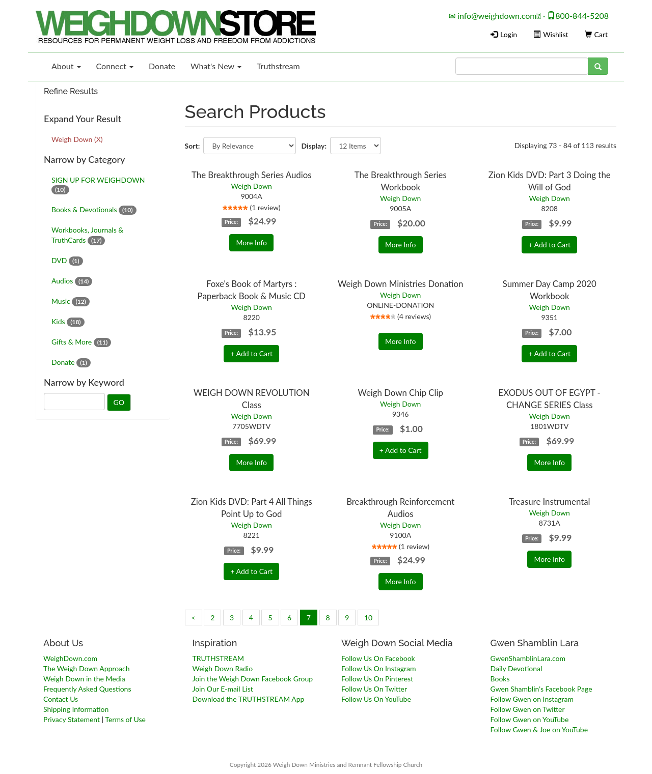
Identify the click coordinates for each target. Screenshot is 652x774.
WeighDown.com (70, 658)
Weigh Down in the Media (84, 678)
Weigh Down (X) (76, 139)
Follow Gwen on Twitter (528, 709)
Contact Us (60, 699)
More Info (251, 242)
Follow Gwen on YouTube (530, 719)
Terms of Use (125, 719)
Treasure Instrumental (549, 501)
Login (504, 34)
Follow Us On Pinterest (377, 678)
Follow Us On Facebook (378, 658)
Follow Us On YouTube (376, 699)
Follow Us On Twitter (374, 688)
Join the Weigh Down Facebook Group (253, 678)
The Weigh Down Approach (86, 668)
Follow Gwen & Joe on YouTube (539, 729)
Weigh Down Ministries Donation (400, 283)
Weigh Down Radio (223, 668)
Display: (314, 145)
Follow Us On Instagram (378, 668)
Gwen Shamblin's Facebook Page (541, 688)
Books (500, 678)
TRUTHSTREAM (218, 658)
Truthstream (278, 66)
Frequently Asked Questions (87, 688)
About (66, 66)
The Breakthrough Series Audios (251, 174)
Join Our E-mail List (223, 688)
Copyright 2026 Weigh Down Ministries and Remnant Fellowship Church (326, 764)
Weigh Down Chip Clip (400, 392)
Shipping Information (75, 709)
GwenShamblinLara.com (528, 658)
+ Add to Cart (549, 244)
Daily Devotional (516, 668)
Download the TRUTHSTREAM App (249, 699)
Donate (162, 66)
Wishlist (550, 34)
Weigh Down (251, 186)
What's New (216, 66)
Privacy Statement (71, 719)
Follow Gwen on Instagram (532, 699)
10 (368, 617)
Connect (114, 66)
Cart (596, 34)
